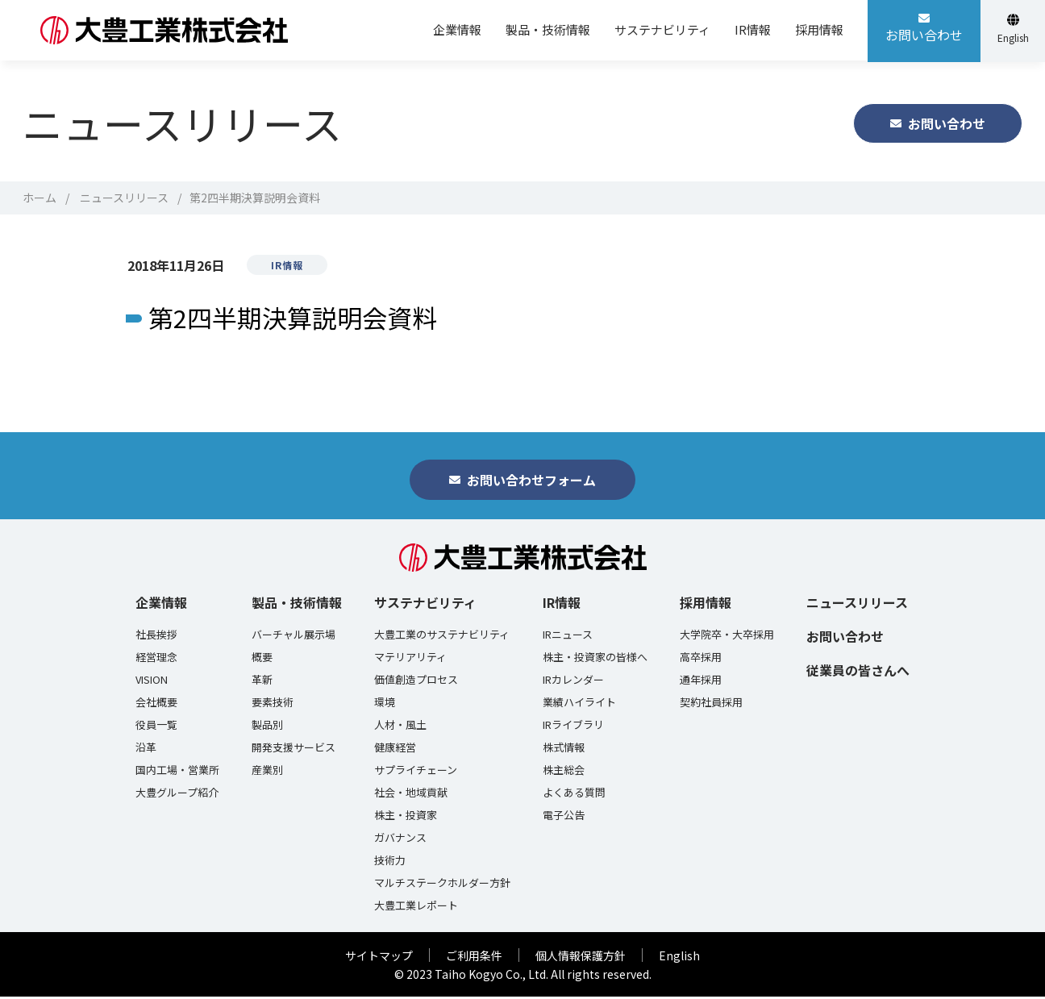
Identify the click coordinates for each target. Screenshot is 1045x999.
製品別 (267, 727)
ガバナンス (400, 840)
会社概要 (156, 704)
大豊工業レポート (416, 907)
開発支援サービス (293, 749)
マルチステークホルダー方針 (442, 885)
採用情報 (705, 604)
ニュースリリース (124, 197)
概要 (262, 659)
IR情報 (562, 604)
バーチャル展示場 (293, 637)
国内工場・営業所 (177, 772)
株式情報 (564, 749)
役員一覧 (156, 727)
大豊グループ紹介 (177, 795)
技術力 (390, 862)
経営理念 (156, 659)
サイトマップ (379, 958)
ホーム (39, 197)
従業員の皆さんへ (858, 672)
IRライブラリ (573, 727)
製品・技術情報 (297, 604)
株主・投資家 (405, 817)
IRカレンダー (573, 682)
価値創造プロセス (416, 682)
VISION (151, 682)
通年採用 (701, 682)
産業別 (267, 772)
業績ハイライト (579, 704)
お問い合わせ (845, 638)
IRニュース (568, 637)
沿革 (145, 749)
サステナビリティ (425, 604)
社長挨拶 (156, 637)
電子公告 (564, 817)
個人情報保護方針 (580, 958)
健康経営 (395, 749)
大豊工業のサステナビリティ (442, 637)
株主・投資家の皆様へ (595, 659)
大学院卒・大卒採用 (727, 637)
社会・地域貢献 (411, 795)
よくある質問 (574, 795)
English (679, 958)
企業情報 (161, 604)
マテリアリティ (410, 659)
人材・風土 (400, 727)
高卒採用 (701, 659)
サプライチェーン (415, 772)
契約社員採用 (711, 704)
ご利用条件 (474, 958)
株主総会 (564, 772)
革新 (262, 682)
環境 (384, 704)
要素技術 (273, 704)
